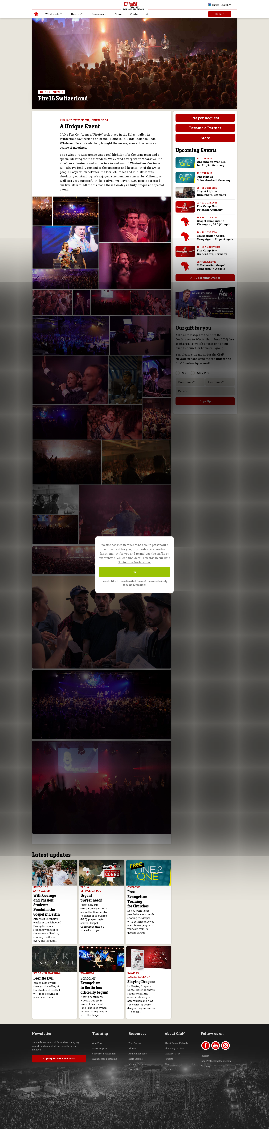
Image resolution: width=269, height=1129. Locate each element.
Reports (169, 1041)
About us (76, 14)
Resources (98, 14)
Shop (167, 1047)
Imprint (205, 1038)
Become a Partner (205, 127)
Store (118, 14)
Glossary (205, 1049)
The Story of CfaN (174, 1031)
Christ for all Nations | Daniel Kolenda (36, 15)
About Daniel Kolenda (176, 1026)
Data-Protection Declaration (216, 1043)
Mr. (184, 373)
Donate (219, 14)
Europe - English (218, 4)
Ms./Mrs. (203, 373)
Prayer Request (205, 117)
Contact (135, 14)
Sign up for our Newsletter (59, 1041)
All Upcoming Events (203, 277)
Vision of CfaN (173, 1036)
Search (147, 15)
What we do (52, 14)
